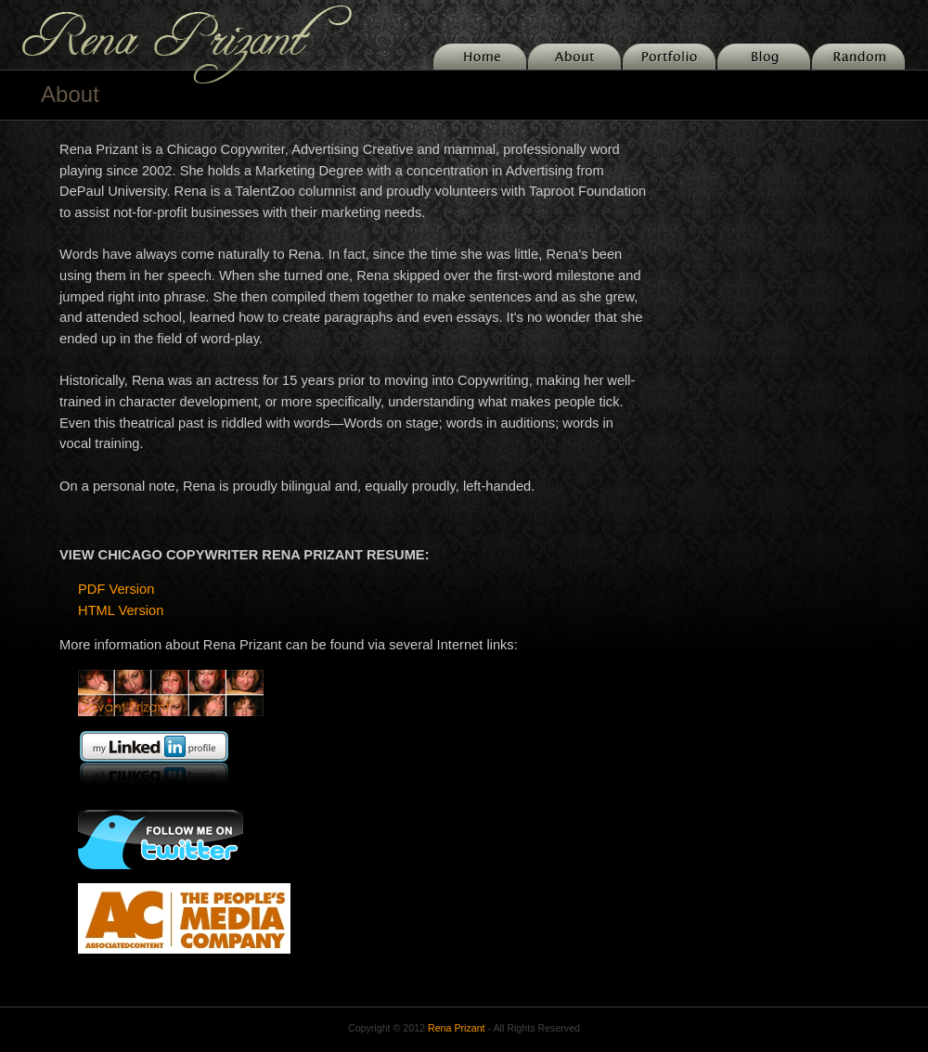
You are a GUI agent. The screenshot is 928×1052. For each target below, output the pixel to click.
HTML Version (120, 610)
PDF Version (116, 589)
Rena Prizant (456, 1027)
